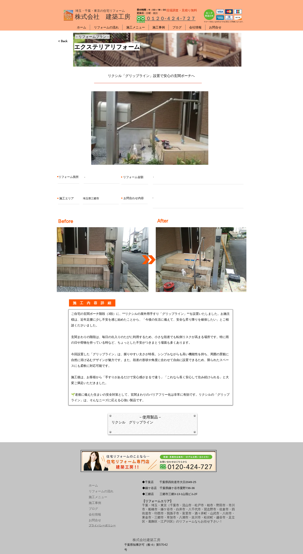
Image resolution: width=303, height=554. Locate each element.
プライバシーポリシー (102, 525)
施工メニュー (98, 497)
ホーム (93, 485)
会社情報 (95, 514)
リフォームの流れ (98, 491)
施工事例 (95, 502)
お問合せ (95, 520)
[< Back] (70, 41)
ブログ (93, 508)
